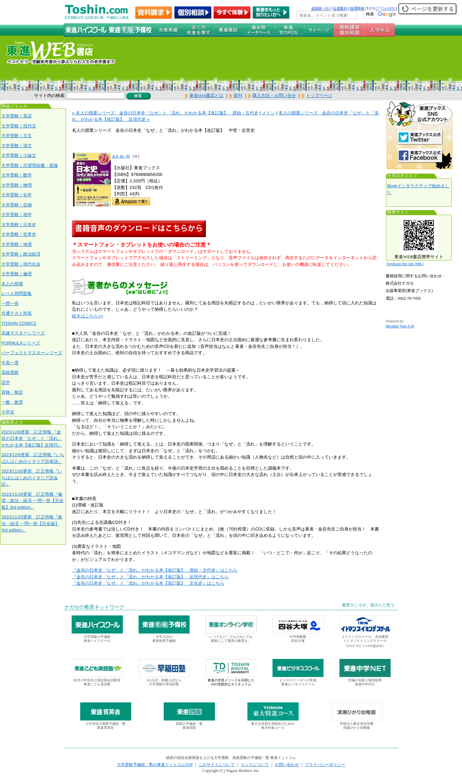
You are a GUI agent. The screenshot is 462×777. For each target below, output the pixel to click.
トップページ (319, 95)
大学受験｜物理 (16, 185)
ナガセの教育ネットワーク (94, 607)
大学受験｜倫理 (16, 273)
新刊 (235, 95)
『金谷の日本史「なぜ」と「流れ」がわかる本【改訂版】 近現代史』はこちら (150, 576)
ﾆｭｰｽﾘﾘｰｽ (389, 8)
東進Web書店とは (204, 95)
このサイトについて (217, 764)
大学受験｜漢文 (16, 145)
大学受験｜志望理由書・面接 (29, 165)
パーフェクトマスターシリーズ (31, 352)
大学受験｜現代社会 (21, 264)
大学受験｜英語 (16, 115)
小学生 (7, 411)
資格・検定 (12, 392)
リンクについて (255, 764)
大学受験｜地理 (16, 244)
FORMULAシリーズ (20, 343)
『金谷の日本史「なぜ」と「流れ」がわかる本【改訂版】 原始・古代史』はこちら (154, 570)
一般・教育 (12, 402)
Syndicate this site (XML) (405, 264)
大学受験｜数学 (16, 175)
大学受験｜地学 (16, 214)
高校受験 (10, 372)
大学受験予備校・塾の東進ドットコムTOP (154, 764)
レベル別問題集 (16, 293)
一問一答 (10, 303)
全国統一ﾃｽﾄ (321, 8)
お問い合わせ (287, 764)
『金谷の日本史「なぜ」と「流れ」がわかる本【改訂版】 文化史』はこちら (148, 583)
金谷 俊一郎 (121, 156)
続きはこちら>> (87, 315)
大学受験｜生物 (16, 204)
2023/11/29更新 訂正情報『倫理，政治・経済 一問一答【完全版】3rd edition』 (32, 501)
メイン (268, 112)
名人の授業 (12, 283)
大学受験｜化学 (16, 194)
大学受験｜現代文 (18, 125)
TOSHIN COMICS (18, 323)
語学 (5, 382)
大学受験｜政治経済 (21, 254)
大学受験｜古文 (16, 135)
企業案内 (340, 8)
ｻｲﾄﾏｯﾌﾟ (373, 8)
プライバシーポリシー (325, 764)
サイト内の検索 (49, 95)
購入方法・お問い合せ (274, 95)
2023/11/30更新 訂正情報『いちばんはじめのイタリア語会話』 (31, 478)
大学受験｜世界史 (18, 234)
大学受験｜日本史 (18, 224)
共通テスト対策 (16, 313)
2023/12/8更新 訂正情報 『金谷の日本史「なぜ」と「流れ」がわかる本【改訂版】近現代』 (31, 438)
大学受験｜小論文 (18, 155)
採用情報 (357, 8)
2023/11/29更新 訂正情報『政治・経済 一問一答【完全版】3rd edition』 (31, 523)
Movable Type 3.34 (400, 326)
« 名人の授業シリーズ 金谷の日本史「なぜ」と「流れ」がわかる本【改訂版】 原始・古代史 (165, 112)
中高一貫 (10, 362)
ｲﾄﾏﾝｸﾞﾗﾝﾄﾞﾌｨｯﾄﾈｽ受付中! (365, 646)
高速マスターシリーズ (23, 332)
